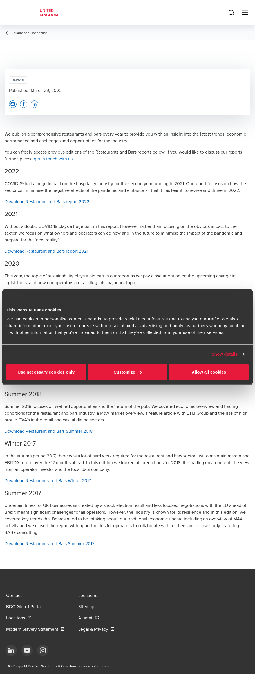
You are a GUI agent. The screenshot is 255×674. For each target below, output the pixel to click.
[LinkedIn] (11, 650)
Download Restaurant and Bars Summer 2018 (49, 431)
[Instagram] (43, 650)
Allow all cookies (209, 371)
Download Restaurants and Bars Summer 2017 (49, 543)
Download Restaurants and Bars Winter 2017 (48, 480)
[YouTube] (27, 650)
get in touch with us (53, 159)
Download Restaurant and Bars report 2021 (46, 251)
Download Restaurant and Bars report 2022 (47, 201)
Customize (127, 371)
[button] (13, 104)
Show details (225, 354)
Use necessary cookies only (46, 371)
